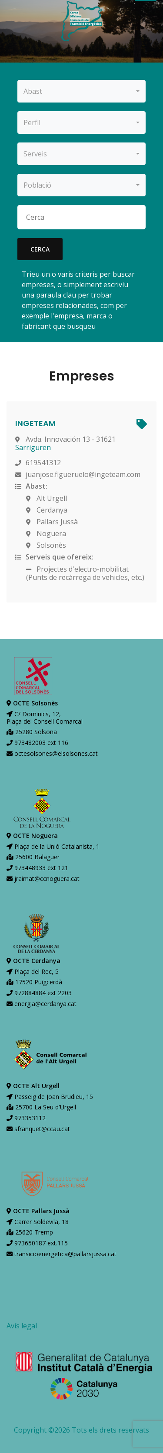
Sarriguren (33, 447)
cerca (40, 249)
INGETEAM (35, 423)
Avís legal (22, 1326)
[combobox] (81, 91)
